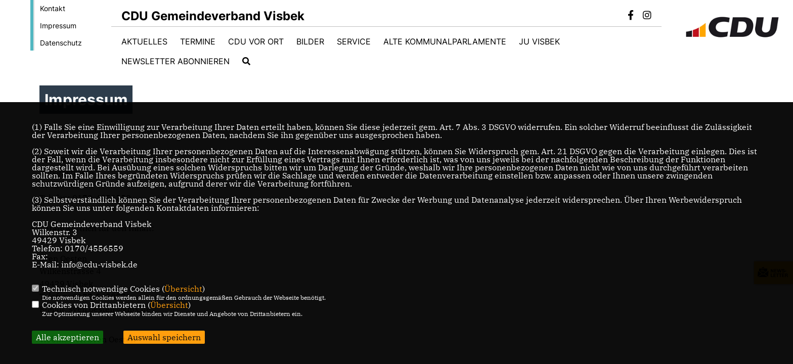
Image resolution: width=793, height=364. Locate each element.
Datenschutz (61, 42)
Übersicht (183, 289)
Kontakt (52, 8)
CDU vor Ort (256, 41)
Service (354, 41)
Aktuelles (144, 41)
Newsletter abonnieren (175, 61)
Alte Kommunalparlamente (444, 41)
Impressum (58, 25)
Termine (197, 41)
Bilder (310, 41)
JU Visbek (539, 41)
